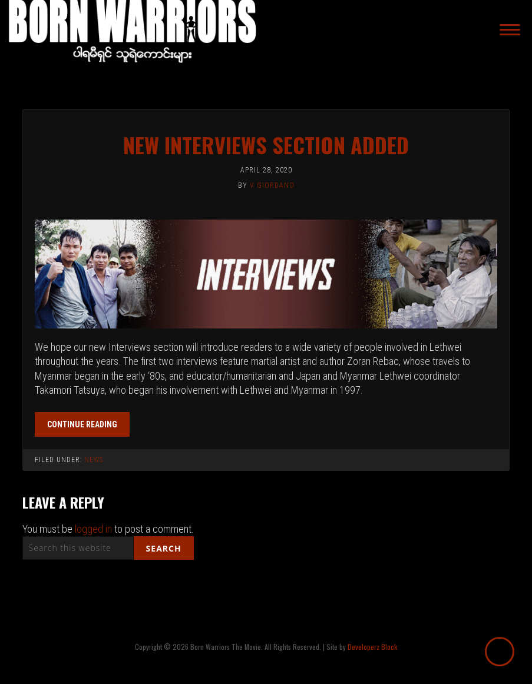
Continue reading (82, 424)
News (93, 460)
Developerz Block (372, 647)
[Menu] (510, 29)
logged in (93, 529)
